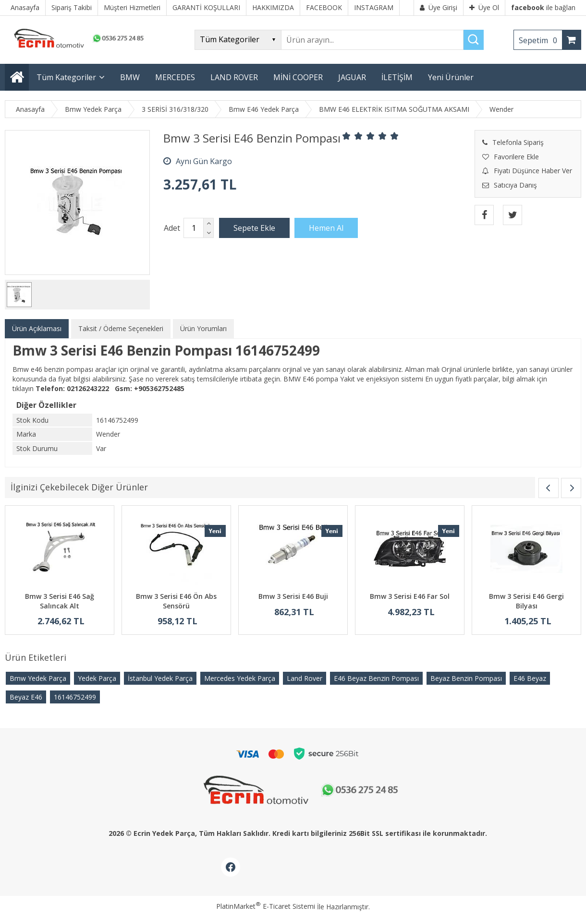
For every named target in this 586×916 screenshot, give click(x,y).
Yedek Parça (97, 678)
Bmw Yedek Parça (38, 678)
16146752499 (75, 697)
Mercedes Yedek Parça (239, 678)
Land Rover (304, 678)
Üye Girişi (438, 7)
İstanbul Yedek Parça (160, 678)
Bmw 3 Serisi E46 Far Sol (410, 596)
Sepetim (540, 40)
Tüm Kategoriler (66, 77)
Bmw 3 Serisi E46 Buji (293, 596)
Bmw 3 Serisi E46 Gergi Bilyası (526, 601)
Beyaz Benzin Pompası (466, 678)
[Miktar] (193, 228)
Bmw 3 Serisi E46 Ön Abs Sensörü (176, 601)
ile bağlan (543, 7)
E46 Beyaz (529, 678)
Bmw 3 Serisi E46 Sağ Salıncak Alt (59, 601)
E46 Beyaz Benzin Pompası (376, 678)
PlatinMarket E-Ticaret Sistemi (265, 906)
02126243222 (88, 388)
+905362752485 (159, 388)
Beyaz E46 (26, 697)
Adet (172, 228)
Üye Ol (484, 7)
